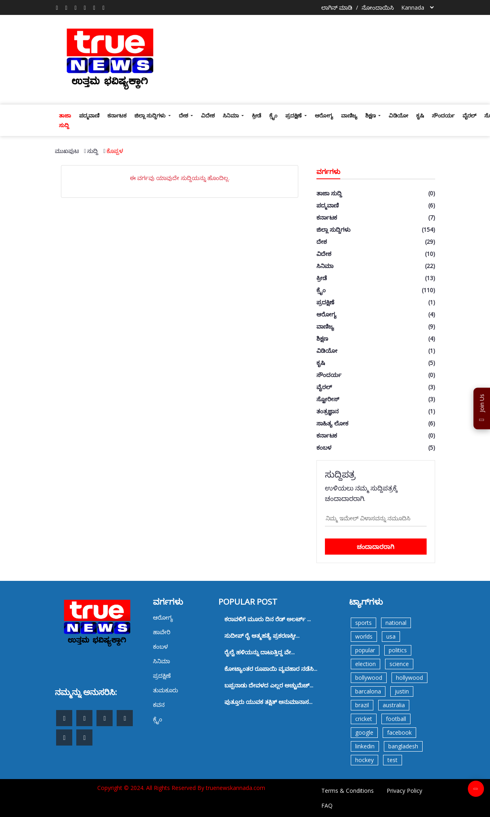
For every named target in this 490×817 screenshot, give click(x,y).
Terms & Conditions (347, 790)
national (395, 622)
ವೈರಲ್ (469, 115)
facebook (399, 732)
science (399, 664)
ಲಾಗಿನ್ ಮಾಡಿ (336, 7)
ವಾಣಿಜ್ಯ (349, 115)
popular (365, 650)
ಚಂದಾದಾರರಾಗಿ (375, 547)
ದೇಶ (184, 115)
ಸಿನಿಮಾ (231, 115)
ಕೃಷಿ (420, 115)
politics (398, 650)
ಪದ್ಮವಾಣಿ (89, 115)
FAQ (327, 805)
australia (394, 705)
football (396, 719)
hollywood (409, 677)
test (392, 760)
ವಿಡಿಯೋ (398, 115)
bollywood (368, 677)
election (365, 664)
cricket (363, 719)
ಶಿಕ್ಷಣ (371, 115)
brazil (362, 705)
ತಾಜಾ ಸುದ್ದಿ (65, 120)
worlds (364, 636)
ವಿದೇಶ (208, 115)
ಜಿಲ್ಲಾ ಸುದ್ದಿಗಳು (150, 115)
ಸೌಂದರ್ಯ (443, 115)
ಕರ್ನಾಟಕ (116, 115)
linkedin (365, 746)
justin (402, 691)
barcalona (368, 691)
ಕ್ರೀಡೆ (256, 115)
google (364, 732)
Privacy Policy (404, 790)
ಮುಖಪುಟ (67, 151)
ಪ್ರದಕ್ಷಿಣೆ (294, 115)
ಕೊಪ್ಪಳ (115, 151)
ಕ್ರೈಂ (273, 115)
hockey (364, 760)
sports (363, 622)
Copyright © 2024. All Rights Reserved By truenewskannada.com (181, 788)
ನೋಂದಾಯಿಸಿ (378, 7)
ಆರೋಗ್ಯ (324, 115)
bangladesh (403, 746)
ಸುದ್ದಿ (92, 151)
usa (391, 636)
